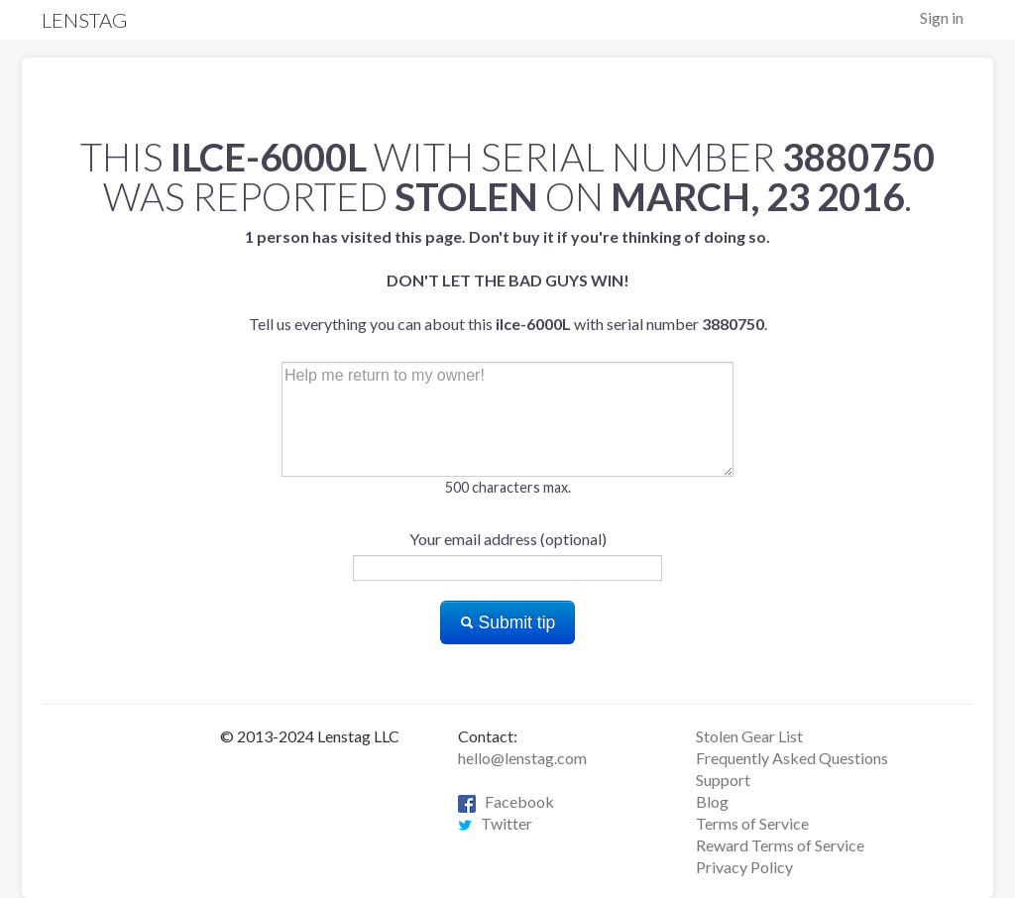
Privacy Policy (744, 866)
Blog (712, 801)
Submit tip (508, 622)
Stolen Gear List (749, 736)
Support (723, 779)
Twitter (495, 823)
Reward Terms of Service (780, 845)
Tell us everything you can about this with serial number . (507, 280)
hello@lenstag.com (522, 757)
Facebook (506, 801)
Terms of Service (752, 823)
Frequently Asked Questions (792, 757)
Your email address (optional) (508, 538)
